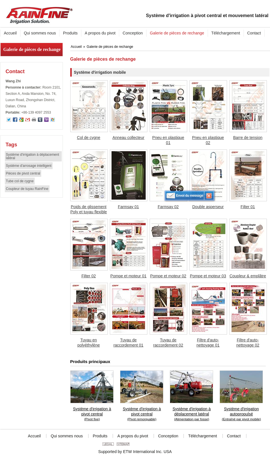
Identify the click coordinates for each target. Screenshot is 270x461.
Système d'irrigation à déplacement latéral (32, 156)
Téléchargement (202, 436)
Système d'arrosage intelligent (28, 166)
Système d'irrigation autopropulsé (241, 414)
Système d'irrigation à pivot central (92, 414)
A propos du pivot (132, 436)
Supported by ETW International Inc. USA (135, 451)
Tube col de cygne (20, 181)
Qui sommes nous (67, 436)
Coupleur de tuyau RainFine (27, 189)
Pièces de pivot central (23, 173)
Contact (15, 71)
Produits (100, 436)
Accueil (77, 47)
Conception (168, 436)
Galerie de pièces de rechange (32, 49)
